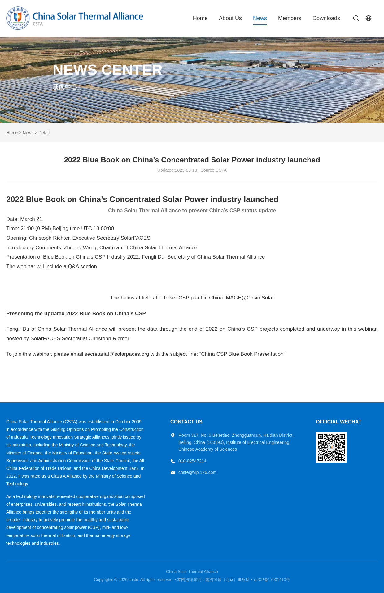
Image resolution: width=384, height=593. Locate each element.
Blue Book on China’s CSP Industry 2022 (91, 257)
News (260, 18)
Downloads (326, 18)
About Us (230, 18)
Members (289, 18)
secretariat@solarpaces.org (117, 354)
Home (200, 18)
